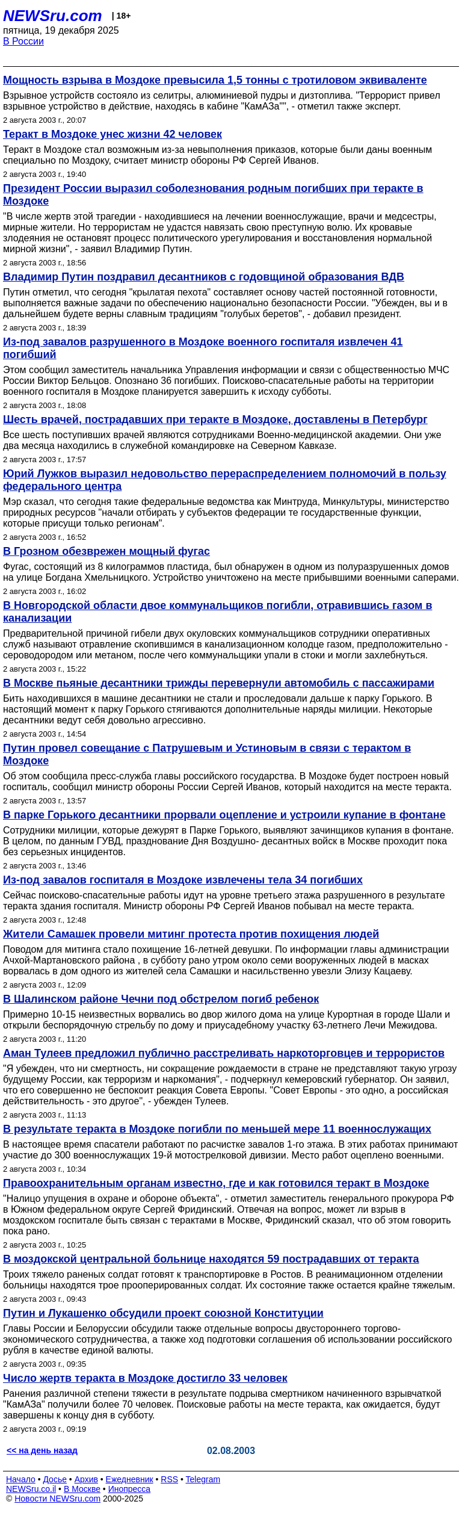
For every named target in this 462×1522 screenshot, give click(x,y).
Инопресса (129, 1489)
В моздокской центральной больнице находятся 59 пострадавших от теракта (211, 1259)
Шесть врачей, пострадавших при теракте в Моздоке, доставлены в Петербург (215, 419)
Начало (20, 1479)
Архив (86, 1479)
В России (23, 41)
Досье (55, 1479)
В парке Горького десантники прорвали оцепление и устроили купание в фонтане (224, 815)
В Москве (82, 1489)
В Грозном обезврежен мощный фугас (106, 551)
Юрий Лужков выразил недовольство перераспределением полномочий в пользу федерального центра (224, 480)
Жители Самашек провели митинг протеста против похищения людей (191, 934)
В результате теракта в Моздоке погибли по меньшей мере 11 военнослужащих (217, 1129)
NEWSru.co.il (31, 1489)
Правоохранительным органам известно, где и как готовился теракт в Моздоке (216, 1183)
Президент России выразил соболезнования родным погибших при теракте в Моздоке (213, 194)
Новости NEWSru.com (57, 1498)
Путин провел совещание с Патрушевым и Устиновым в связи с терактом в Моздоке (207, 754)
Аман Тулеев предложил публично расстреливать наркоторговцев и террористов (224, 1053)
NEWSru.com (52, 16)
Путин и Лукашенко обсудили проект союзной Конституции (163, 1313)
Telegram (203, 1479)
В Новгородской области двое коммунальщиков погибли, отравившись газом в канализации (217, 611)
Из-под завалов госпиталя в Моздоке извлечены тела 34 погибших (183, 880)
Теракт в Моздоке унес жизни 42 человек (112, 134)
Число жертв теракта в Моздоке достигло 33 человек (145, 1378)
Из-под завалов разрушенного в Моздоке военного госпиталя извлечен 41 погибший (202, 348)
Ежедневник (129, 1479)
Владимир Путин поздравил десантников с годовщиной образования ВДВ (203, 277)
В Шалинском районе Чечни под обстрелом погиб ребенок (161, 999)
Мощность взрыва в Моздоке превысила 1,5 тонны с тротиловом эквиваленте (215, 80)
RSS (169, 1479)
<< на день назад (42, 1450)
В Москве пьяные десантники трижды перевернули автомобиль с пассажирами (218, 683)
